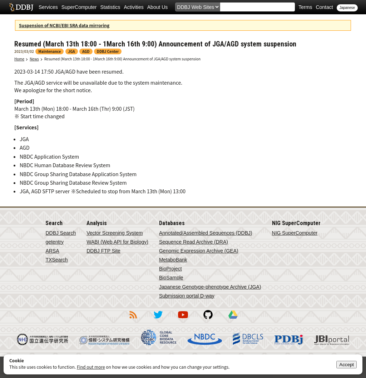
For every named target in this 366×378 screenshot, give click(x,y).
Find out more (91, 367)
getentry (54, 242)
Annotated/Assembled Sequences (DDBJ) (205, 233)
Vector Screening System (114, 233)
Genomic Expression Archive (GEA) (198, 251)
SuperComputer (79, 7)
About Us (157, 7)
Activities (134, 7)
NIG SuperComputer (295, 233)
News (34, 58)
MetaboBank (173, 260)
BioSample (171, 277)
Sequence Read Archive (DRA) (193, 242)
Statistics (110, 7)
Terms (305, 7)
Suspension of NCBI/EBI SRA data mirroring (64, 25)
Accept (346, 364)
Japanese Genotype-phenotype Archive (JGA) (210, 287)
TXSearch (56, 260)
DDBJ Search (60, 233)
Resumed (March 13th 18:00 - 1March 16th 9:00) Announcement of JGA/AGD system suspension (122, 58)
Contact (324, 7)
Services (48, 7)
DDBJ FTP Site (103, 251)
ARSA (52, 251)
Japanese (347, 8)
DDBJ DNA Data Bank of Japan (21, 7)
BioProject (170, 269)
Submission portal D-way (186, 296)
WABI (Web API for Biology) (117, 242)
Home (19, 58)
